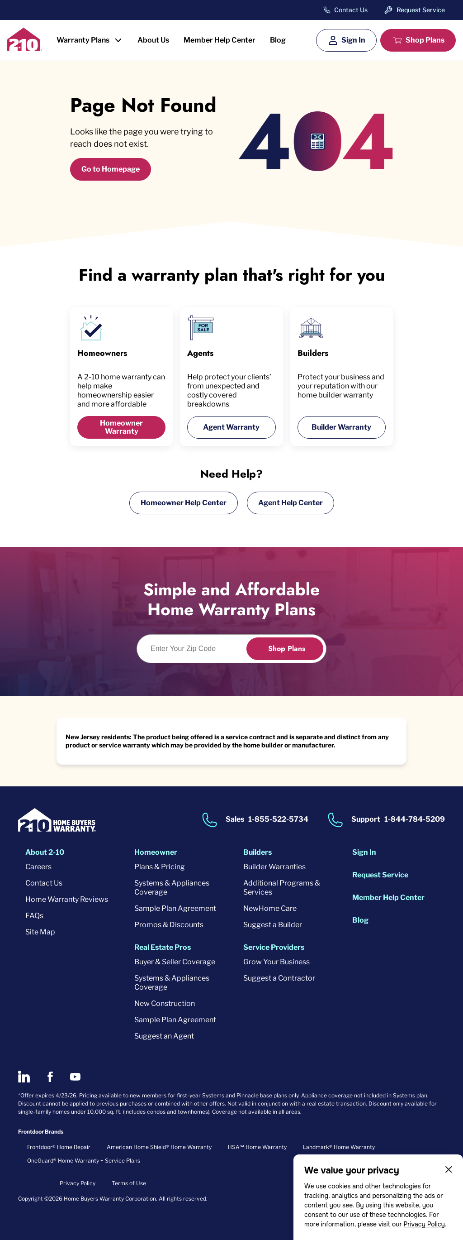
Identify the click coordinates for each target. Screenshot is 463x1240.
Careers (38, 866)
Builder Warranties (274, 866)
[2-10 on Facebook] (50, 1076)
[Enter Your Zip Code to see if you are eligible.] (196, 649)
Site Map (40, 932)
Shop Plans (425, 40)
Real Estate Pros (162, 947)
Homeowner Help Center (184, 502)
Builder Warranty (341, 427)
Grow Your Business (276, 962)
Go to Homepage (110, 169)
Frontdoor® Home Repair (58, 1147)
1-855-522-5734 (278, 819)
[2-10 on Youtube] (75, 1077)
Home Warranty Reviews (66, 899)
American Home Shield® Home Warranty (159, 1147)
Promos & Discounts (168, 924)
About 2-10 (44, 852)
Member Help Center (219, 40)
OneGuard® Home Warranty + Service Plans (83, 1160)
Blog (278, 40)
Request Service (421, 10)
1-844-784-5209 (414, 819)
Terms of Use (129, 1183)
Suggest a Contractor (279, 978)
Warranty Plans (83, 40)
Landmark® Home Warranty (339, 1147)
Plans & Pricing (159, 866)
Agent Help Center (290, 502)
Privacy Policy (424, 1224)
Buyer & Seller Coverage (174, 962)
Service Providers (273, 947)
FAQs (34, 915)
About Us (153, 40)
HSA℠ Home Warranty (257, 1147)
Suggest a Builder (272, 924)
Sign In (353, 40)
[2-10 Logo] (24, 48)
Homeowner (155, 852)
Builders (257, 852)
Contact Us (351, 10)
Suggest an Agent (164, 1036)
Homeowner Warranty (121, 427)
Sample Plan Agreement (175, 908)
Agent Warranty (231, 427)
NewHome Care (270, 908)
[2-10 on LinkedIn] (24, 1076)
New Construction (164, 1003)
